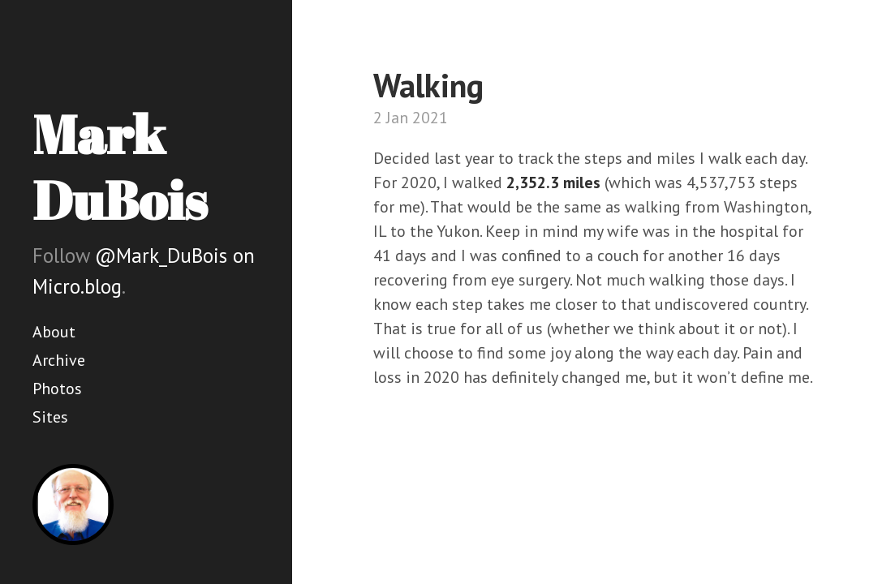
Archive (58, 360)
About (53, 331)
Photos (57, 388)
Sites (50, 416)
